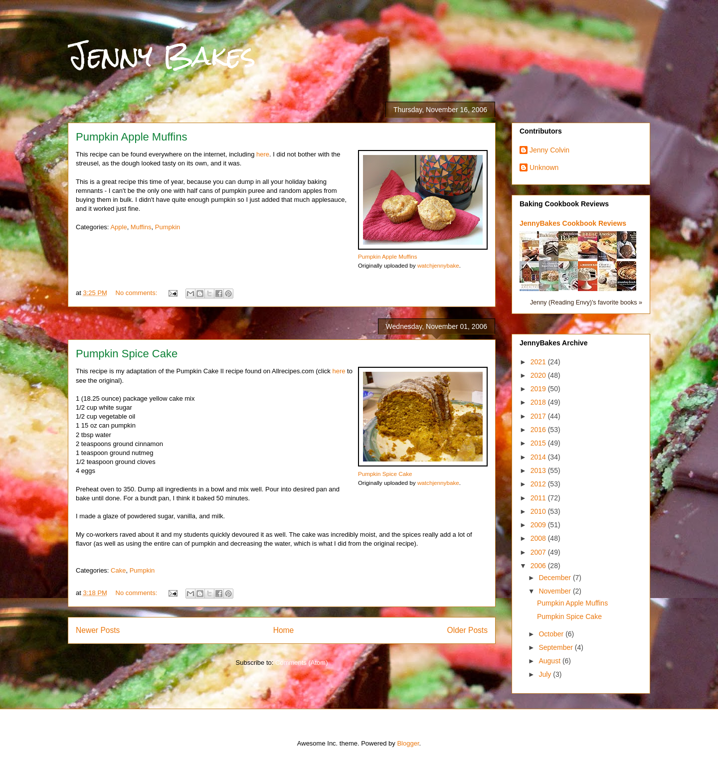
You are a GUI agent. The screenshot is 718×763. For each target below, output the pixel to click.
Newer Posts (98, 630)
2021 (539, 362)
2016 (539, 430)
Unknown (544, 167)
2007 (539, 552)
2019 (539, 389)
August (550, 661)
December (555, 578)
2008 (539, 538)
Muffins (141, 227)
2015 (539, 443)
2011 (539, 498)
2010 (539, 511)
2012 (539, 484)
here (262, 154)
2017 (539, 416)
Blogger (408, 743)
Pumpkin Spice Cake (127, 353)
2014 (539, 457)
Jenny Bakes (162, 55)
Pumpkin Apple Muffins (131, 137)
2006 (539, 566)
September (556, 647)
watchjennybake (438, 265)
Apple (118, 227)
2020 (539, 375)
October (551, 634)
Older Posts (467, 630)
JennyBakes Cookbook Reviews (573, 223)
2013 (539, 470)
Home (283, 630)
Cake (118, 570)
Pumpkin (167, 227)
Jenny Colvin (549, 150)
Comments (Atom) (301, 662)
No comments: (137, 293)
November (555, 591)
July (545, 674)
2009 (539, 525)
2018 (539, 402)
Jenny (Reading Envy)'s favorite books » (586, 302)
